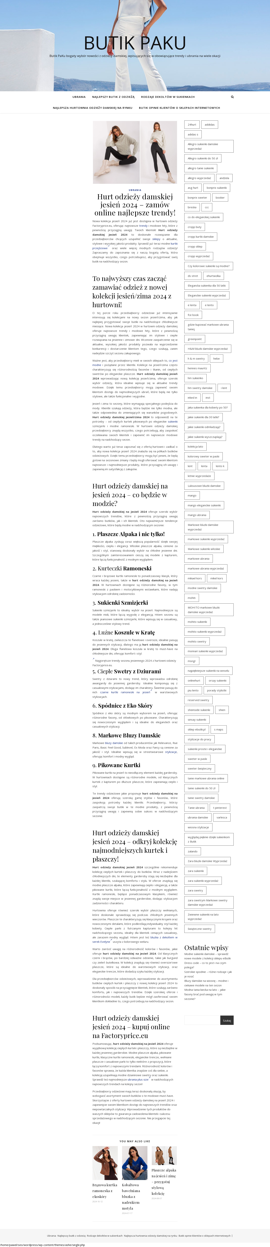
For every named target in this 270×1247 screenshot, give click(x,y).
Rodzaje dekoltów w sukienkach (168, 97)
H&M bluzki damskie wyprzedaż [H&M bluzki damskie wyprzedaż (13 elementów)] (208, 348)
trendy (143, 225)
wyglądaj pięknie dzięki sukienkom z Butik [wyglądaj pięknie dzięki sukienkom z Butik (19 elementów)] (209, 839)
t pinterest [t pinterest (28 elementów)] (220, 807)
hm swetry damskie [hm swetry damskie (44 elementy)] (200, 388)
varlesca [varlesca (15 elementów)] (222, 817)
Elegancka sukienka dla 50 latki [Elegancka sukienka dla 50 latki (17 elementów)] (207, 285)
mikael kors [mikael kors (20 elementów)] (195, 578)
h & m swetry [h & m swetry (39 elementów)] (196, 358)
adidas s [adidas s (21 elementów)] (193, 134)
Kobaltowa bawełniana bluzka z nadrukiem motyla (131, 1196)
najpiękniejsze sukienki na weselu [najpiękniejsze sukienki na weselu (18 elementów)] (208, 670)
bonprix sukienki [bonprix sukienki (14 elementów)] (217, 187)
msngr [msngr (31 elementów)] (192, 661)
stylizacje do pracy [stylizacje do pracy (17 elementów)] (199, 739)
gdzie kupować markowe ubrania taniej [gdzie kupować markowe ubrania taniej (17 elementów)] (208, 327)
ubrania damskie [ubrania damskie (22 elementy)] (198, 817)
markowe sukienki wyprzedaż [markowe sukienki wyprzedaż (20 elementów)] (206, 539)
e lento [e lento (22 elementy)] (209, 305)
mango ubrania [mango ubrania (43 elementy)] (197, 515)
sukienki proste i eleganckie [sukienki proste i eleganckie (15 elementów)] (205, 749)
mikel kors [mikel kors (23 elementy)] (216, 578)
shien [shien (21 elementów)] (222, 710)
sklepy (156, 239)
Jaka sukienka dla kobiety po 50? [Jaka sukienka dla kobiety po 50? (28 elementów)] (208, 407)
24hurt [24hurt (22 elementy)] (192, 124)
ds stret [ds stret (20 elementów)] (193, 276)
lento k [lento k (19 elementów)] (220, 466)
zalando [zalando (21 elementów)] (192, 851)
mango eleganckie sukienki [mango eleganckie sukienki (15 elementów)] (204, 505)
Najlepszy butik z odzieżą (113, 97)
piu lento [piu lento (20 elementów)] (193, 690)
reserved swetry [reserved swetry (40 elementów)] (198, 700)
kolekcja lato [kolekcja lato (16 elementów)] (195, 446)
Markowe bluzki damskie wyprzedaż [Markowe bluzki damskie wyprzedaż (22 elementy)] (203, 527)
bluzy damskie (114, 743)
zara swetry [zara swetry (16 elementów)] (195, 890)
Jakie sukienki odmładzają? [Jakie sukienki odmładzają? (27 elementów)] (204, 427)
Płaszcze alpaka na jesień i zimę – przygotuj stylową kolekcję (164, 1182)
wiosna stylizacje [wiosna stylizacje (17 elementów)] (198, 827)
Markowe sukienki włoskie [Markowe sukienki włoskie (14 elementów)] (204, 549)
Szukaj (227, 1020)
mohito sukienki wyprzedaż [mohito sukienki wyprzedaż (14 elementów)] (205, 631)
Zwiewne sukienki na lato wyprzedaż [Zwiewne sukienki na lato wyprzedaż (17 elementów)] (203, 917)
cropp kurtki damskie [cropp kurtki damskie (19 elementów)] (201, 236)
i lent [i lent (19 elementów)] (224, 388)
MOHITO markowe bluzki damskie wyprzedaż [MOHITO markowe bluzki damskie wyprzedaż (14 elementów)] (204, 610)
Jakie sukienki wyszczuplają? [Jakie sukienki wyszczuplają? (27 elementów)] (205, 437)
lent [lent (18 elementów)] (190, 466)
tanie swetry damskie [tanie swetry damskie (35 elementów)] (201, 798)
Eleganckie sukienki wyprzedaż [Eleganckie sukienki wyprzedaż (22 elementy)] (207, 295)
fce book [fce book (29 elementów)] (193, 315)
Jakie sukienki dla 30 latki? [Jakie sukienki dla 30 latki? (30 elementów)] (203, 417)
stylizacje (171, 752)
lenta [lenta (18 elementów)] (204, 466)
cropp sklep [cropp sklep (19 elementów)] (195, 246)
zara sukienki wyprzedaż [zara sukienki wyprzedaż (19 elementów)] (203, 881)
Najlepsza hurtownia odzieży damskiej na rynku (92, 108)
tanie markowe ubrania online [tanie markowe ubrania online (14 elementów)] (206, 778)
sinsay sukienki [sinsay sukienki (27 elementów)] (197, 719)
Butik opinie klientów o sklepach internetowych (179, 108)
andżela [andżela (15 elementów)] (224, 178)
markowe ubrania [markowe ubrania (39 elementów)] (198, 558)
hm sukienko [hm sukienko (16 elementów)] (195, 378)
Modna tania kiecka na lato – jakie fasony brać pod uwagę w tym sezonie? (205, 994)
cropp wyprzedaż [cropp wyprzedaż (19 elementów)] (199, 256)
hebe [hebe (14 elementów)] (216, 358)
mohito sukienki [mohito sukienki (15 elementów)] (197, 622)
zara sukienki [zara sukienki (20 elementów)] (196, 871)
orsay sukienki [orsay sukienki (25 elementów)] (217, 680)
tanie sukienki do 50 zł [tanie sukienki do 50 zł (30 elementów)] (201, 788)
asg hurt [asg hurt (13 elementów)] (193, 187)
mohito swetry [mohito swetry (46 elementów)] (197, 641)
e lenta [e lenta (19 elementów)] (192, 305)
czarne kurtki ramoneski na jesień (126, 692)
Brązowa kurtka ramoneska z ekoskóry (104, 1191)
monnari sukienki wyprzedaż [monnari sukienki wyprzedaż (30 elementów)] (205, 651)
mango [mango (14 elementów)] (192, 495)
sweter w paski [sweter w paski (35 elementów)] (197, 759)
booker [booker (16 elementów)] (220, 197)
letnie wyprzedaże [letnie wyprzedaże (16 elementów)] (199, 476)
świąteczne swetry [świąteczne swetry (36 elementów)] (200, 929)
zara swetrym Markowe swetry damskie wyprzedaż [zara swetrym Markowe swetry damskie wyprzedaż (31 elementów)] (207, 902)
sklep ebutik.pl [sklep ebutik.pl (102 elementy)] (197, 729)
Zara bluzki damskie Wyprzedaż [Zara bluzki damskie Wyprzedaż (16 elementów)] (207, 861)
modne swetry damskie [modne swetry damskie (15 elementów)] (202, 588)
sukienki (173, 421)
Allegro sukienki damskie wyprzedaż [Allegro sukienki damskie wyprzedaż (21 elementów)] (203, 146)
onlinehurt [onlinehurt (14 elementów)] (194, 680)
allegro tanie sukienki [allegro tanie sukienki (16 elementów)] (201, 168)
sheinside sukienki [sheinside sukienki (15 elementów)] (199, 710)
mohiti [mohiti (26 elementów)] (191, 598)
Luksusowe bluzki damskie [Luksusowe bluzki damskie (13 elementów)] (204, 486)
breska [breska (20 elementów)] (192, 207)
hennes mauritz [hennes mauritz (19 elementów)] (197, 368)
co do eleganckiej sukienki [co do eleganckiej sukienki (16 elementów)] (204, 217)
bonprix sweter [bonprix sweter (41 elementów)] (197, 197)
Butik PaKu (135, 42)
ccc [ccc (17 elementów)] (207, 207)
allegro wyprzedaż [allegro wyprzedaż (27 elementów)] (199, 178)
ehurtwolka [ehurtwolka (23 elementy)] (213, 276)
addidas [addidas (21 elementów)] (210, 124)
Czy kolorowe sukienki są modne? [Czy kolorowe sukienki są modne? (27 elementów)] (209, 266)
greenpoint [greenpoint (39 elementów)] (195, 339)
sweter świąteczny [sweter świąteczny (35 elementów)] (200, 768)
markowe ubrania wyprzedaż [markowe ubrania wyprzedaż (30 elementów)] (206, 568)
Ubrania (79, 97)
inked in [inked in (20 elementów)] (192, 397)
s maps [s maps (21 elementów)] (218, 729)
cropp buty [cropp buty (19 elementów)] (194, 227)
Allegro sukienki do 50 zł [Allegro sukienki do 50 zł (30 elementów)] (203, 158)
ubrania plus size (139, 1079)
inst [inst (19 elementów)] (208, 397)
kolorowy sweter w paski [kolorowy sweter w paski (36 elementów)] (203, 456)
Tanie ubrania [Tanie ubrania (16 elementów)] (196, 807)
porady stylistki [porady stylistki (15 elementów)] (216, 690)
